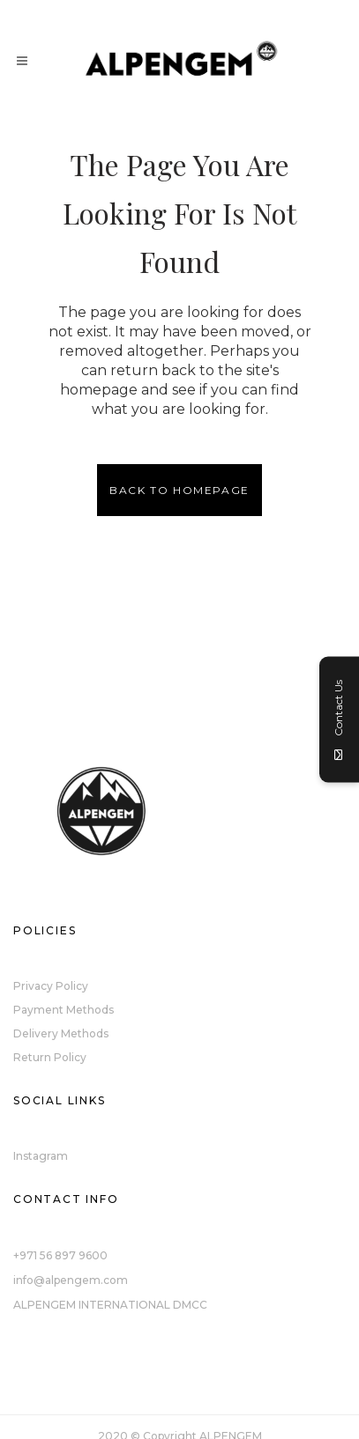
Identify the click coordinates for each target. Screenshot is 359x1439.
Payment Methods (63, 1009)
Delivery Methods (60, 1033)
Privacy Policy (50, 986)
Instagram (40, 1155)
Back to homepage (179, 490)
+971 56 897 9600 (60, 1255)
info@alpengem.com (70, 1280)
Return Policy (49, 1057)
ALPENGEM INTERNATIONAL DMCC (110, 1304)
